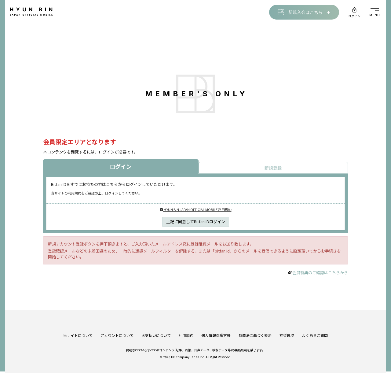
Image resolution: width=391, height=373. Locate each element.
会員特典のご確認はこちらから (320, 274)
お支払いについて (156, 330)
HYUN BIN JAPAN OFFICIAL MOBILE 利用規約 (196, 210)
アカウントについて (116, 330)
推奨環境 (287, 330)
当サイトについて (78, 330)
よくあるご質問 (315, 330)
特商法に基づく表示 (255, 330)
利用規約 (186, 330)
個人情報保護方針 (216, 330)
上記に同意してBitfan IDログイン (195, 223)
